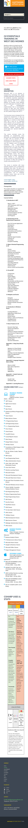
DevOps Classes (10, 444)
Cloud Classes (9, 431)
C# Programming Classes (12, 423)
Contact (5, 779)
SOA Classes (9, 507)
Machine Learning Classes (12, 470)
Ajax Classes (9, 409)
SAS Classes (9, 499)
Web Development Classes (13, 517)
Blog (5, 775)
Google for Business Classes (13, 544)
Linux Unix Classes (10, 467)
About (5, 777)
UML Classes (9, 512)
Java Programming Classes (12, 458)
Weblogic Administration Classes (14, 523)
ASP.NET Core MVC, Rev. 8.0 (13, 567)
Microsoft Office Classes (12, 547)
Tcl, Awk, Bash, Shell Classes (13, 510)
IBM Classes (9, 455)
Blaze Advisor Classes (11, 418)
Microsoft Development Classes (14, 475)
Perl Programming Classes (12, 491)
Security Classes (10, 502)
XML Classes (9, 525)
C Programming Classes (12, 421)
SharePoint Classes (10, 504)
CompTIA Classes (10, 434)
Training (11, 27)
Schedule (6, 770)
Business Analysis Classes (12, 537)
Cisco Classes (9, 428)
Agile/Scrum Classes (11, 403)
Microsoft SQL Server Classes (13, 477)
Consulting (6, 772)
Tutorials (5, 774)
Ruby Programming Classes (13, 496)
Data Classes (9, 439)
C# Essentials (15, 29)
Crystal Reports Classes (12, 436)
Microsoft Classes (10, 472)
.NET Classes (9, 401)
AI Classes (8, 406)
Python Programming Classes (13, 494)
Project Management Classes (13, 550)
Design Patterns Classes (12, 442)
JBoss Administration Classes (13, 461)
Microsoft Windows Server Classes (15, 484)
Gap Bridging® (7, 769)
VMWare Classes (10, 515)
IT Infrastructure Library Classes (14, 540)
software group (14, 821)
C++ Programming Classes (12, 426)
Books (5, 780)
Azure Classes (9, 415)
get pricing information (14, 74)
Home (5, 27)
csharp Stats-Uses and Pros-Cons (11, 80)
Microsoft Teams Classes (12, 542)
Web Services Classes (11, 520)
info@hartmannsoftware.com (15, 799)
